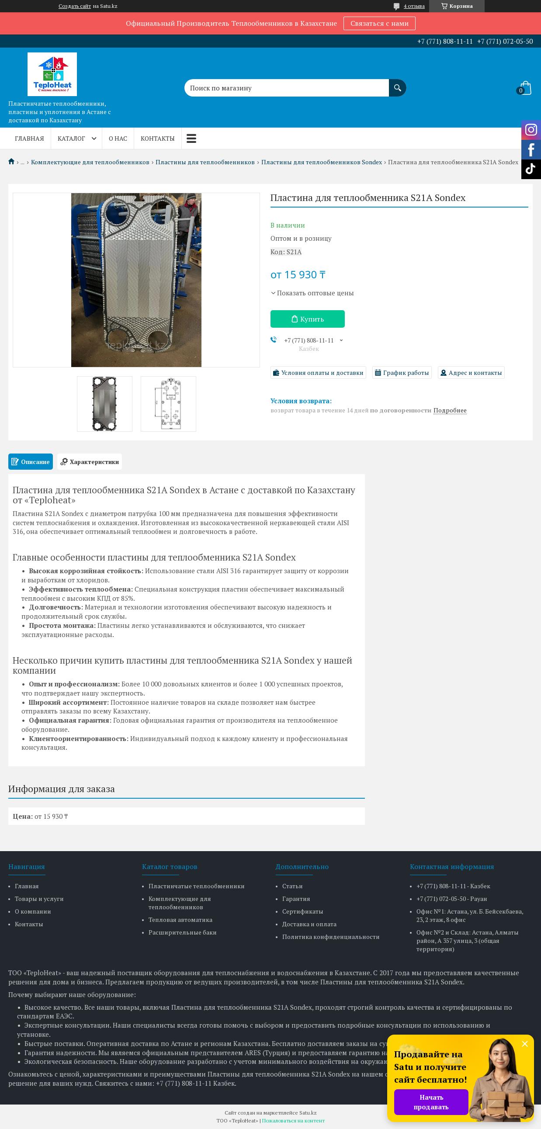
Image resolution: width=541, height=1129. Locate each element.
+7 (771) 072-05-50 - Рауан (451, 898)
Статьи (292, 886)
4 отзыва (414, 6)
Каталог (71, 138)
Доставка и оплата (309, 924)
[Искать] (397, 83)
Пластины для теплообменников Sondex (321, 162)
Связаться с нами (379, 23)
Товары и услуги (39, 898)
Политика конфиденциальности (331, 936)
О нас (118, 138)
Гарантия (296, 898)
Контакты (158, 138)
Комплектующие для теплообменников (90, 162)
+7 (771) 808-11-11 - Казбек (453, 886)
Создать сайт (75, 6)
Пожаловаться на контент (293, 1120)
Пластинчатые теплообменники (197, 886)
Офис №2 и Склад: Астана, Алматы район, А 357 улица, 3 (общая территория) (467, 940)
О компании (33, 911)
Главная (29, 138)
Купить (312, 319)
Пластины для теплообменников (205, 162)
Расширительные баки (183, 932)
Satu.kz (308, 1112)
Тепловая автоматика (180, 919)
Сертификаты (302, 911)
